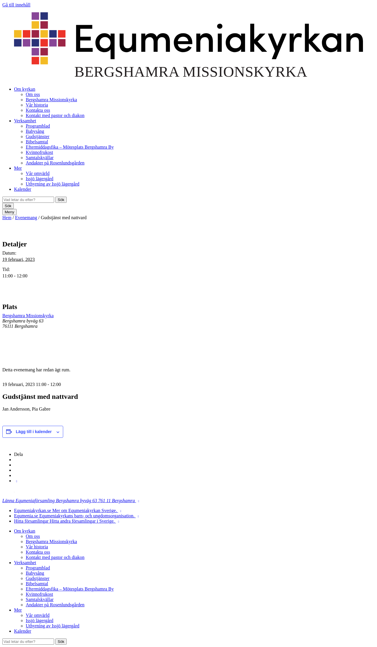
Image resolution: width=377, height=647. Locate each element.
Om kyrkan (24, 89)
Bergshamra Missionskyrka (51, 99)
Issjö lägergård (39, 178)
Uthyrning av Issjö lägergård (52, 183)
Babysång (35, 131)
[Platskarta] (344, 328)
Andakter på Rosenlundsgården (55, 162)
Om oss (33, 94)
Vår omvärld (37, 173)
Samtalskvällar (40, 157)
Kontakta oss (38, 110)
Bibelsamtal (37, 141)
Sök (61, 200)
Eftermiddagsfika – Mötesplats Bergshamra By (70, 147)
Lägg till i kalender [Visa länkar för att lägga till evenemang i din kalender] (34, 431)
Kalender (22, 189)
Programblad (38, 125)
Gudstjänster (37, 136)
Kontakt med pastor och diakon (55, 115)
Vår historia (37, 104)
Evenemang (26, 217)
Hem (6, 217)
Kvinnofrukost (39, 152)
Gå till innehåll (16, 4)
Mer (18, 168)
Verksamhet (25, 120)
